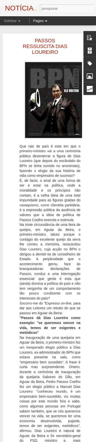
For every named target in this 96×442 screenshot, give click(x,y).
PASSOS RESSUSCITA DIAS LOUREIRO (45, 45)
